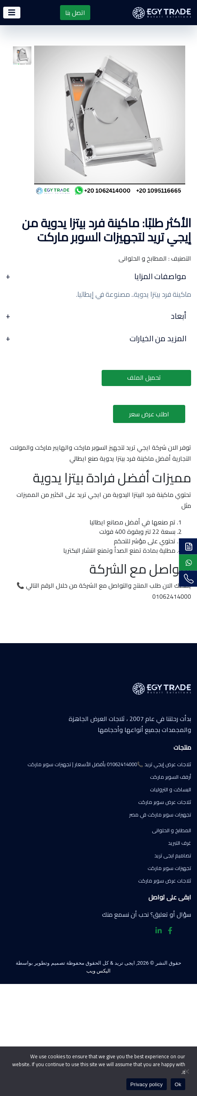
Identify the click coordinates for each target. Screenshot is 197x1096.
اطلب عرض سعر (149, 414)
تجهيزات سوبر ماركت (169, 868)
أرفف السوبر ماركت (170, 777)
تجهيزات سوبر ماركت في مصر (160, 814)
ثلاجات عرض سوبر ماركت (164, 802)
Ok (178, 1084)
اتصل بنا (75, 12)
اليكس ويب (98, 971)
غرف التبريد (179, 843)
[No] (187, 1071)
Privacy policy (146, 1084)
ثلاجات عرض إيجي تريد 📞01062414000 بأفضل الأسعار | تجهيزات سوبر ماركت (109, 764)
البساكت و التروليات (170, 789)
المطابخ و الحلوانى (171, 830)
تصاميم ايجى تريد (172, 855)
